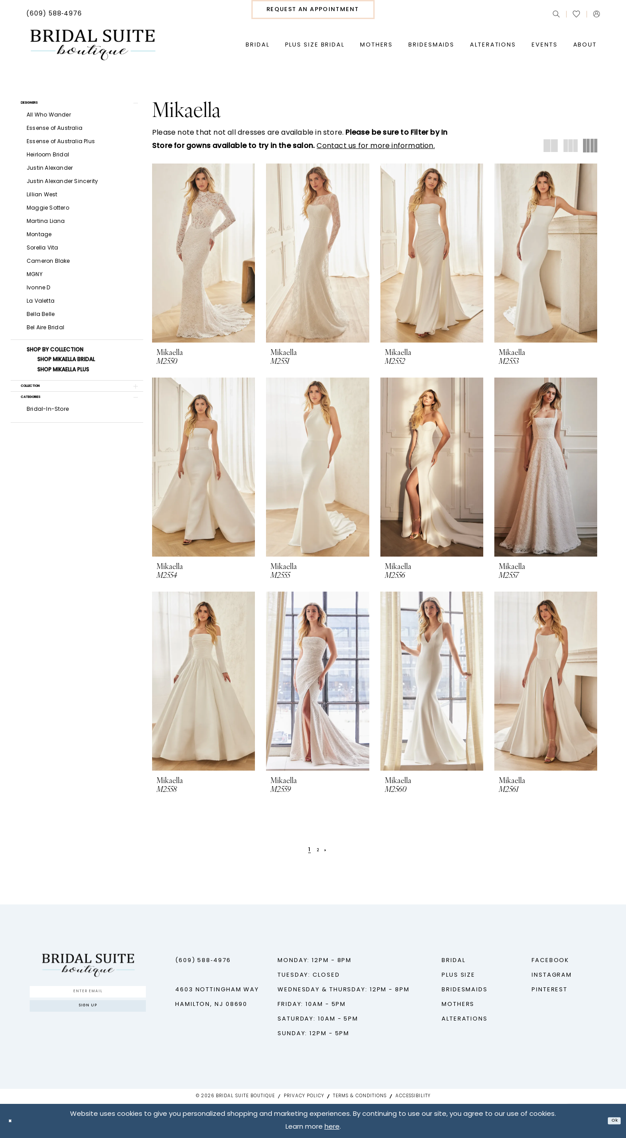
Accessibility (412, 1096)
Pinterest (549, 990)
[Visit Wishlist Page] (576, 14)
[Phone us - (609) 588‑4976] (54, 14)
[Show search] (556, 14)
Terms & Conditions (360, 1096)
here (332, 1127)
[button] (596, 14)
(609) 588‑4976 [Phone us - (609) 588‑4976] (203, 960)
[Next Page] (329, 850)
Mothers (458, 1004)
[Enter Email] (88, 995)
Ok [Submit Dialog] (611, 1121)
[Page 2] (318, 850)
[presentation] (203, 253)
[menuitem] (54, 14)
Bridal (453, 960)
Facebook (550, 960)
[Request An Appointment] (313, 9)
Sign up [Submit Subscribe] (88, 1017)
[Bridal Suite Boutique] (92, 45)
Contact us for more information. (375, 146)
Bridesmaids (465, 990)
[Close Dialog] (13, 1121)
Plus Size (458, 975)
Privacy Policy (304, 1096)
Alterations (465, 1019)
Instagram (552, 975)
